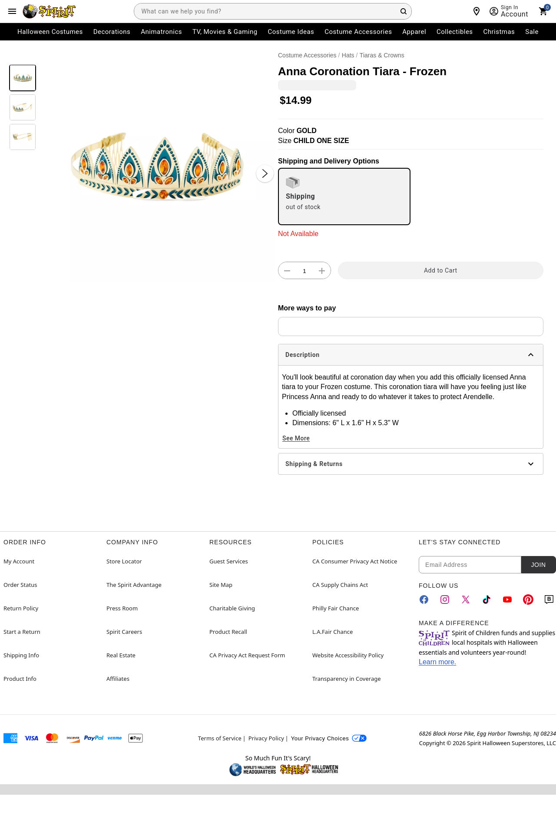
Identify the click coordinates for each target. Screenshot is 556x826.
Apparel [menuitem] (414, 32)
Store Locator (124, 561)
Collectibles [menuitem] (455, 32)
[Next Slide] (265, 173)
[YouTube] (507, 599)
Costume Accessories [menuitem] (358, 32)
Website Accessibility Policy (348, 655)
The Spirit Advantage (134, 585)
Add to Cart (440, 270)
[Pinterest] (528, 599)
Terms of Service (220, 738)
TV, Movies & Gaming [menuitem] (225, 32)
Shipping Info (21, 655)
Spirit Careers (124, 632)
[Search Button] (403, 11)
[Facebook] (424, 599)
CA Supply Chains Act (340, 585)
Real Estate (121, 655)
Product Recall (228, 632)
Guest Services (228, 561)
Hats (348, 55)
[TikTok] (486, 599)
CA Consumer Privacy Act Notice (354, 561)
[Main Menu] (12, 11)
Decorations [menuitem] (112, 32)
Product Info (19, 679)
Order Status (20, 585)
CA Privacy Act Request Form (247, 655)
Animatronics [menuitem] (161, 32)
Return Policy (20, 608)
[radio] (344, 196)
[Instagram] (445, 599)
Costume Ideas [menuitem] (291, 32)
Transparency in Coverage (346, 679)
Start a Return (21, 632)
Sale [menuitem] (532, 32)
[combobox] (272, 11)
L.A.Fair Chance (332, 632)
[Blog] (549, 599)
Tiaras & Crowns (382, 55)
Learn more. (437, 662)
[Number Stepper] (304, 271)
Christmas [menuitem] (499, 32)
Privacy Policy (266, 738)
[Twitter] (465, 599)
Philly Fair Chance (335, 608)
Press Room (122, 608)
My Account (18, 561)
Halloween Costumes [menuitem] (50, 32)
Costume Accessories (307, 55)
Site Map (220, 585)
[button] (157, 165)
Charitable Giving (232, 608)
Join (538, 564)
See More (296, 438)
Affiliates (117, 679)
